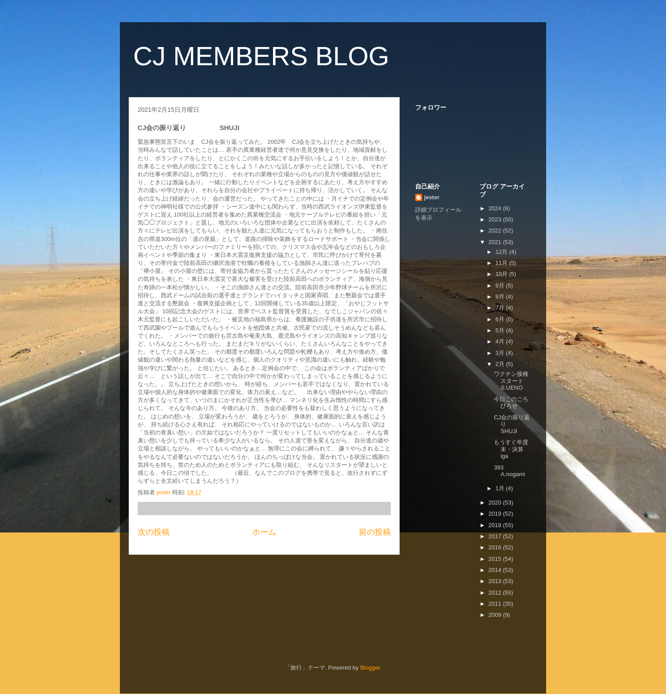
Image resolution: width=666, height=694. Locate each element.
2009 (495, 614)
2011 (495, 603)
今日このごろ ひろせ (517, 403)
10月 (502, 274)
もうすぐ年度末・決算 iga (514, 449)
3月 (501, 353)
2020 (495, 502)
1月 (501, 488)
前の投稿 (375, 532)
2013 (495, 581)
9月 (501, 285)
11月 (502, 263)
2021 (495, 242)
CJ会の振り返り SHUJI (514, 424)
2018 (495, 525)
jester (432, 197)
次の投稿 (154, 532)
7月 (501, 307)
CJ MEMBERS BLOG (261, 56)
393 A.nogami (509, 471)
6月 (501, 319)
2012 (495, 592)
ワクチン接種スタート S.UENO (511, 381)
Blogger (370, 667)
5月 (501, 330)
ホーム (264, 532)
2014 (495, 570)
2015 (495, 559)
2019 (495, 513)
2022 (495, 230)
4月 (501, 341)
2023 (495, 219)
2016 (495, 547)
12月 (502, 251)
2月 (501, 364)
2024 (495, 208)
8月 (501, 296)
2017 (495, 536)
